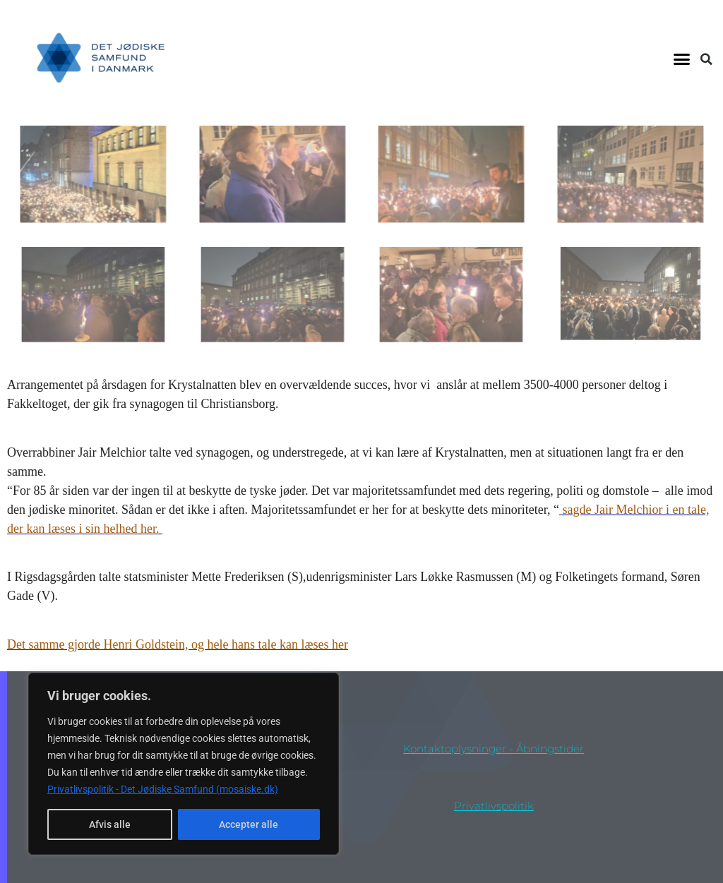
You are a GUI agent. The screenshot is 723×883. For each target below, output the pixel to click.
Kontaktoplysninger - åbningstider (493, 748)
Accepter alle (248, 824)
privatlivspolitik (494, 805)
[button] (681, 59)
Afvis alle (110, 824)
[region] (183, 764)
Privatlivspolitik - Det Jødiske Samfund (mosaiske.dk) (162, 789)
